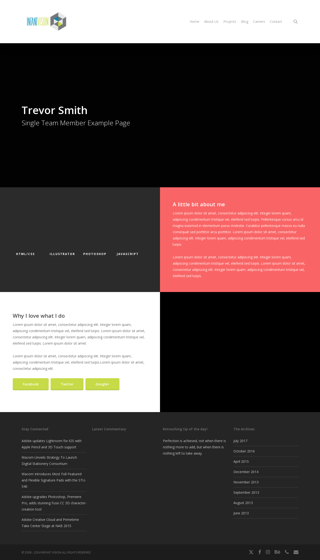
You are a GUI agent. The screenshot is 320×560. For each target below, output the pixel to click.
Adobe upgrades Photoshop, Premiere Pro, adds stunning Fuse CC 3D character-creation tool (54, 502)
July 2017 (240, 440)
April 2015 (241, 461)
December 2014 (245, 471)
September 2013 (246, 492)
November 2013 (246, 482)
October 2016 (244, 451)
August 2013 (243, 502)
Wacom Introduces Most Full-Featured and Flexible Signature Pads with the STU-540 (54, 480)
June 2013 (241, 513)
